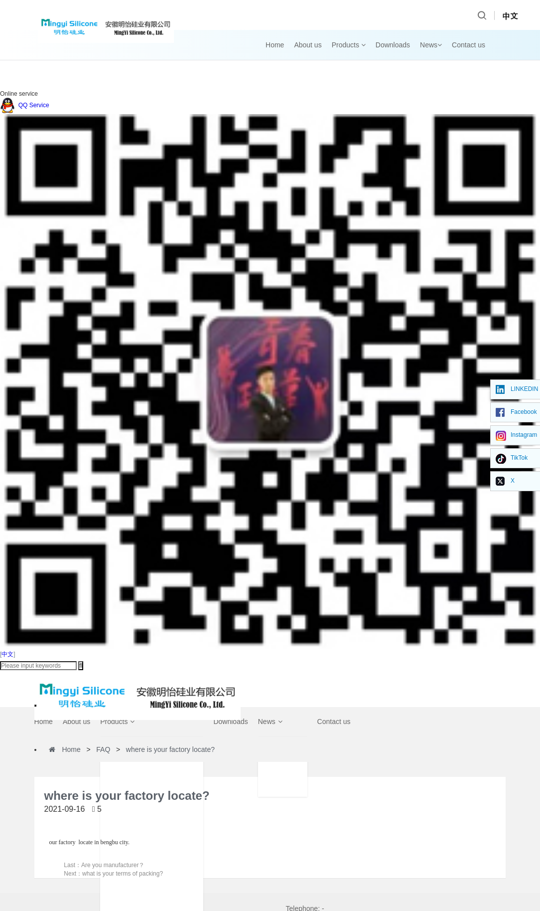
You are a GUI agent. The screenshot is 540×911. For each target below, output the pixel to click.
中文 (7, 654)
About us (307, 45)
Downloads (393, 45)
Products (349, 45)
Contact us (468, 45)
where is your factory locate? (170, 749)
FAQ (103, 749)
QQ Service (24, 105)
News (431, 45)
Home (275, 45)
